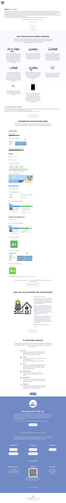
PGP (14, 111)
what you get (33, 331)
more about (36, 326)
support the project (39, 19)
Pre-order (29, 93)
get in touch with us (10, 111)
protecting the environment (33, 284)
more (33, 28)
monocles (13, 9)
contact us (29, 280)
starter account (13, 453)
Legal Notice (31, 499)
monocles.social (36, 111)
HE (35, 25)
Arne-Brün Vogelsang (36, 498)
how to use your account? (33, 22)
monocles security (33, 115)
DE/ (32, 25)
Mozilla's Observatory (32, 276)
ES (34, 25)
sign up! (33, 393)
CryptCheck (15, 159)
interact (35, 367)
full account (13, 449)
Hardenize (15, 156)
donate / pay (33, 424)
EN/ (30, 25)
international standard (10, 74)
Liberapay (52, 449)
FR (33, 25)
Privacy (35, 499)
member (33, 19)
